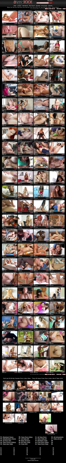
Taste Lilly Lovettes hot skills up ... (9, 141)
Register (51, 0)
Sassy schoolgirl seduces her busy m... (25, 199)
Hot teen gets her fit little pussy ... (57, 359)
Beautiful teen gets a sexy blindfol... (9, 286)
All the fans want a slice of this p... (25, 272)
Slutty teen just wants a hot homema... (41, 112)
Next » (64, 8)
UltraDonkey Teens (21, 390)
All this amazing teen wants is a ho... (9, 156)
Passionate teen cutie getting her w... (57, 257)
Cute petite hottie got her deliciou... (9, 68)
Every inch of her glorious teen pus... (25, 243)
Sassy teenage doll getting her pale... (9, 359)
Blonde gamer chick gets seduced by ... (57, 25)
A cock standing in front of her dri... (41, 83)
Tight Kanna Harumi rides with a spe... (41, 141)
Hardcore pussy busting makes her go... (41, 287)
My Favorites (44, 5)
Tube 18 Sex (21, 422)
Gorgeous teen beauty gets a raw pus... (25, 170)
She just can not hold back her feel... (57, 286)
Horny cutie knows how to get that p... (57, 185)
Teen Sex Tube (57, 390)
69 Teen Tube (45, 401)
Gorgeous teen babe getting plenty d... (25, 68)
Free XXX (57, 401)
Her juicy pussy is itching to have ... (25, 83)
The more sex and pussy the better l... (57, 214)
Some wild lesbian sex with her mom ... (25, 359)
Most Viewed (32, 5)
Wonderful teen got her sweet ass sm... (41, 330)
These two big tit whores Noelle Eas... (41, 214)
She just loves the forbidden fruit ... (41, 156)
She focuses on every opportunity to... (25, 141)
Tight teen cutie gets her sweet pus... (57, 156)
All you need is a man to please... (10, 330)
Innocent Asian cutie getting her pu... (57, 272)
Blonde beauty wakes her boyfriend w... (9, 243)
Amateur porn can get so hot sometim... (25, 54)
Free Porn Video (45, 411)
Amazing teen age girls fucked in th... (25, 112)
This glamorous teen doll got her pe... (57, 39)
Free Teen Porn (51, 433)
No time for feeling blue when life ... (9, 214)
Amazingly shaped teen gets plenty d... (57, 54)
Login (48, 0)
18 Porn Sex (33, 390)
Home (15, 5)
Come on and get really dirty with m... (57, 243)
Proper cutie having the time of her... (25, 330)
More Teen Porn (45, 422)
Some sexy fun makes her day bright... (41, 359)
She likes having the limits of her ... (41, 301)
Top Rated (38, 5)
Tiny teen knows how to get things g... (10, 10)
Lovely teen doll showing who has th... (25, 25)
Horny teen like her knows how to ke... (57, 330)
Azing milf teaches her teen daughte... (10, 272)
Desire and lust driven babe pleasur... (25, 214)
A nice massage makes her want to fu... (9, 199)
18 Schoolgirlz (9, 422)
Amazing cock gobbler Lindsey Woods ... (57, 171)
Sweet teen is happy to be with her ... (41, 39)
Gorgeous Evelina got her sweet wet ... (41, 243)
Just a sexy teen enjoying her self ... (9, 54)
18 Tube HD (21, 401)
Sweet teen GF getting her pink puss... (10, 301)
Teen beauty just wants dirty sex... (41, 10)
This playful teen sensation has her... (9, 228)
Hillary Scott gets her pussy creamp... (9, 25)
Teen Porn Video (9, 401)
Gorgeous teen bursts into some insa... (41, 228)
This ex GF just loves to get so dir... (9, 257)
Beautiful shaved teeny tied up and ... (25, 10)
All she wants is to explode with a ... (41, 315)
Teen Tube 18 (21, 411)
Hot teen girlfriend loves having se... (25, 156)
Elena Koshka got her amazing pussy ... (9, 39)
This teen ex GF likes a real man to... (41, 272)
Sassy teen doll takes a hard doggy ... (57, 228)
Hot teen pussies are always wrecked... (25, 286)
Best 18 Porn (33, 401)
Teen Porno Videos (45, 390)
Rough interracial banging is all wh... (25, 257)
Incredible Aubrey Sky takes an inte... (9, 83)
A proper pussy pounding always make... (25, 316)
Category (19, 5)
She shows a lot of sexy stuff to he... (41, 54)
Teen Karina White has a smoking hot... (57, 68)
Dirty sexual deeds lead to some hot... (41, 68)
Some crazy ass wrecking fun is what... (57, 112)
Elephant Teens (9, 390)
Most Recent (25, 5)
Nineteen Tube (33, 411)
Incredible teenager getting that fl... (9, 185)
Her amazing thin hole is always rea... (25, 301)
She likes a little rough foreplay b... (9, 112)
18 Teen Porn (9, 411)
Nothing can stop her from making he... (57, 10)
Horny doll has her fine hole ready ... (57, 301)
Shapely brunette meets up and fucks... (57, 83)
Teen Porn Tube (57, 411)
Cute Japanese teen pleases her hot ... (25, 228)
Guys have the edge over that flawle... (25, 185)
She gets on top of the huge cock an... (10, 315)
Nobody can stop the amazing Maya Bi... (56, 142)
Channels (50, 5)
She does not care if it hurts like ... (25, 39)
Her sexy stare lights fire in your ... (41, 25)
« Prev (46, 8)
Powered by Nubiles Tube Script (33, 460)
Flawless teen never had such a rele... (41, 199)
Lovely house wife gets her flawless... (41, 185)
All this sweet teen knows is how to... (57, 315)
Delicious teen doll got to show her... (9, 170)
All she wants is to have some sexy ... (41, 170)
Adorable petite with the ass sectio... (57, 199)
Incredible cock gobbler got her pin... (41, 257)
